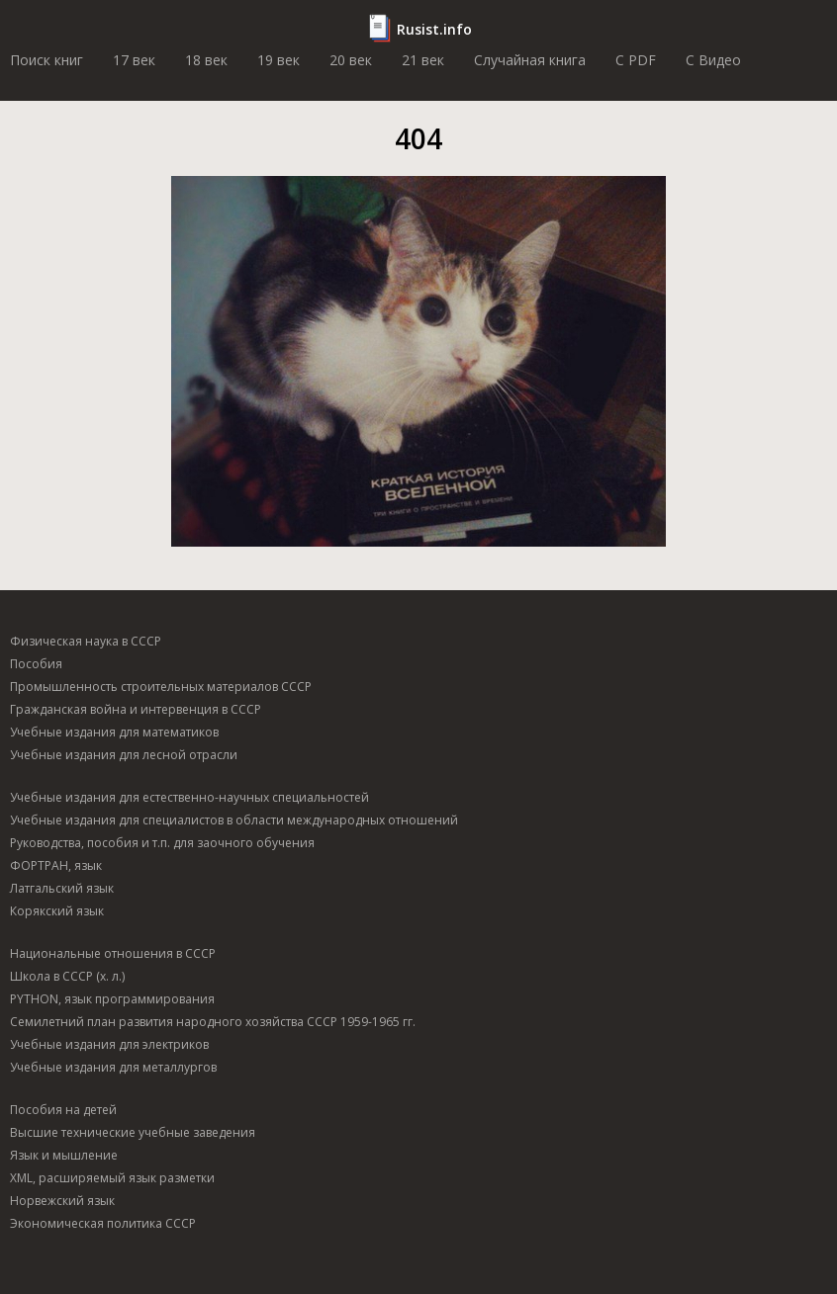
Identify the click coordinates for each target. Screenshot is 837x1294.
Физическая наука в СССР (85, 641)
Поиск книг (46, 59)
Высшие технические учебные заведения (132, 1132)
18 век (206, 59)
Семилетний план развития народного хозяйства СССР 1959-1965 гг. (213, 1021)
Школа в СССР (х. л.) (67, 976)
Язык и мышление (64, 1155)
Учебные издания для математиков (114, 732)
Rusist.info (434, 29)
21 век (423, 59)
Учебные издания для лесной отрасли (123, 754)
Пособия (36, 663)
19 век (278, 59)
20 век (350, 59)
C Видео (713, 59)
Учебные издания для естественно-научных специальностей (189, 797)
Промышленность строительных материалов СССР (161, 686)
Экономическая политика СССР (103, 1223)
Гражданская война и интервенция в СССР (135, 709)
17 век (134, 59)
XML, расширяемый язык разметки (112, 1177)
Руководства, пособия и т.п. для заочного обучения (162, 842)
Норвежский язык (62, 1200)
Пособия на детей (63, 1109)
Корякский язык (57, 911)
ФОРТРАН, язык (56, 865)
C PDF (635, 59)
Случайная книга (530, 59)
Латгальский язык (62, 888)
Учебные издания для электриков (109, 1044)
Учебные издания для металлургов (113, 1067)
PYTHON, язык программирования (112, 999)
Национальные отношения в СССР (113, 953)
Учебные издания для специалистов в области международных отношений (234, 820)
